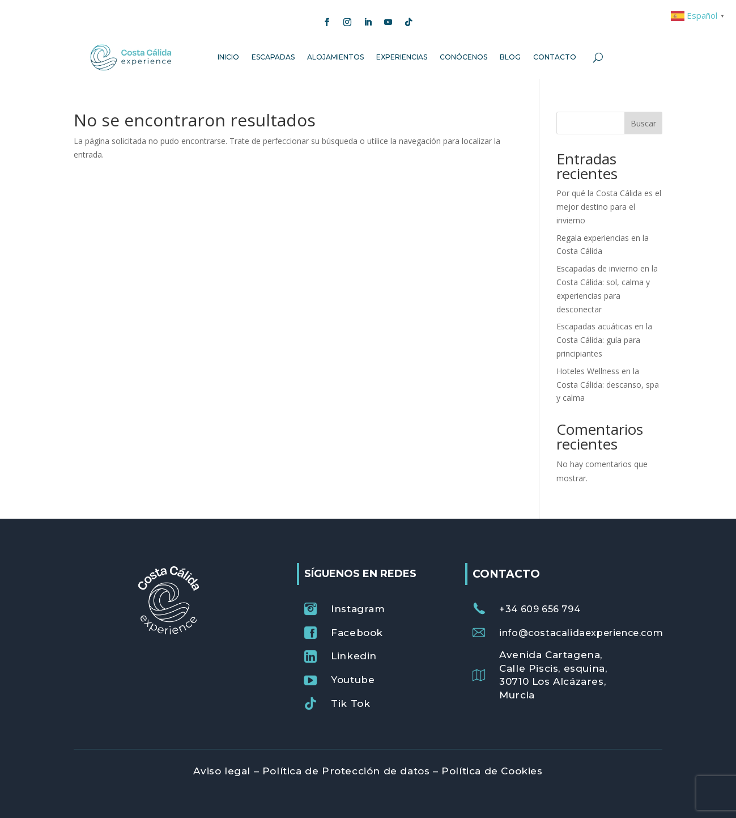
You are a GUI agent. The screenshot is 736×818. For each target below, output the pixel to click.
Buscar (643, 123)
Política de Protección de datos (346, 771)
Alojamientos (335, 57)
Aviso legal (221, 771)
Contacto (554, 57)
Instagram (358, 608)
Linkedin (354, 656)
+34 (539, 609)
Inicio (228, 57)
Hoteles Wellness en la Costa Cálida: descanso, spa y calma (607, 385)
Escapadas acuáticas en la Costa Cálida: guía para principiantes (604, 340)
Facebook (357, 632)
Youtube (353, 679)
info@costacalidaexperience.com (581, 633)
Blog (510, 57)
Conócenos (463, 57)
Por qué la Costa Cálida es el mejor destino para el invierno (608, 207)
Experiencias (401, 57)
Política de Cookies (491, 771)
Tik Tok (350, 703)
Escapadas (273, 57)
